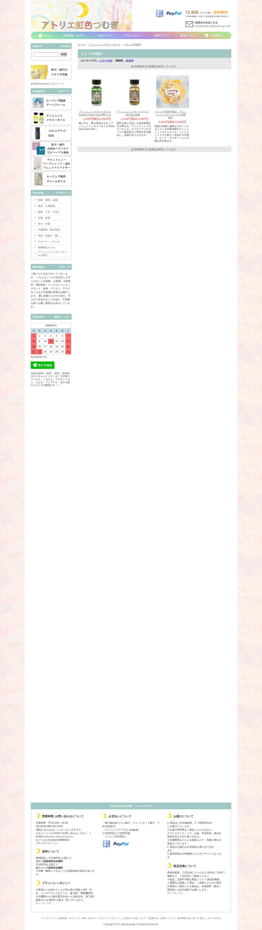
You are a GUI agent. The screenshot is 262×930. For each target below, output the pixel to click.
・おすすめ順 (105, 60)
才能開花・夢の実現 (49, 229)
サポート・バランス (49, 241)
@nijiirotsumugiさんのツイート (48, 83)
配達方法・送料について (161, 918)
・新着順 (128, 60)
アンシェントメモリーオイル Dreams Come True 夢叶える (95, 113)
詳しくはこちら (44, 903)
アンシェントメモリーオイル (105, 44)
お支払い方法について (135, 918)
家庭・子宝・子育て (49, 212)
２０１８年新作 (132, 44)
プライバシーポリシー (109, 918)
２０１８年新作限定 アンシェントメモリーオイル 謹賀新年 (171, 114)
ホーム (81, 44)
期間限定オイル (46, 247)
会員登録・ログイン (68, 918)
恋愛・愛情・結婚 (48, 200)
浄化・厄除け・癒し (49, 235)
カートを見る (214, 918)
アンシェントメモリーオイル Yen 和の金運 (133, 113)
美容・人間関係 (46, 206)
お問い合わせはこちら (47, 843)
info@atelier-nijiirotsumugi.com (57, 836)
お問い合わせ (88, 918)
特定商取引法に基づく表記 (190, 918)
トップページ (48, 918)
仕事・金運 (44, 217)
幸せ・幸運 (44, 223)
